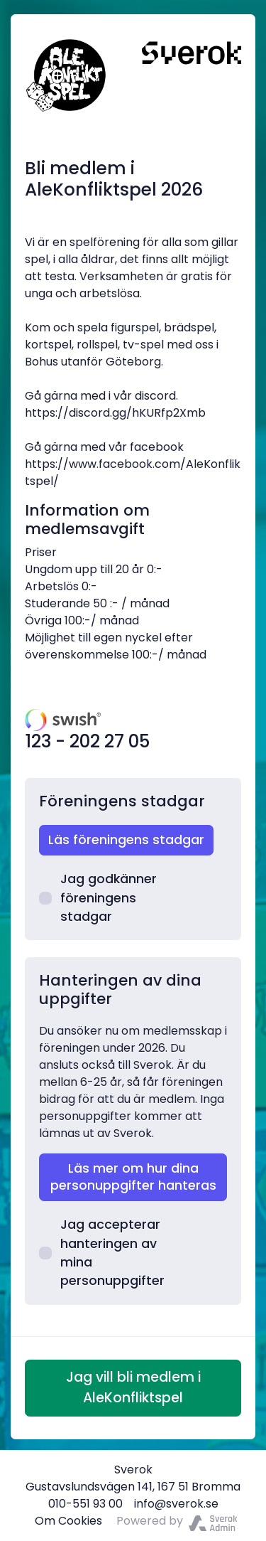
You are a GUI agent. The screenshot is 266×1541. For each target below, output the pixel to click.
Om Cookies (68, 1521)
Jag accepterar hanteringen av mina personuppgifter (102, 1252)
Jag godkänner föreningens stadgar (98, 897)
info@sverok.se (176, 1503)
